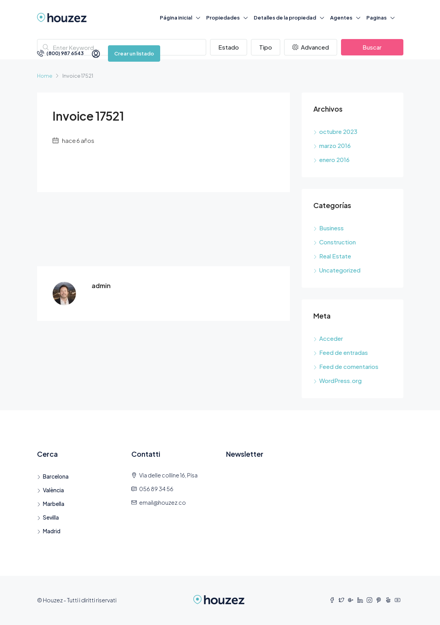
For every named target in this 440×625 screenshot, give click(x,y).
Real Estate (335, 256)
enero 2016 (334, 159)
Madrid (51, 530)
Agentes (341, 17)
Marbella (53, 503)
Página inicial (176, 17)
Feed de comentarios (348, 366)
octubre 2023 (338, 131)
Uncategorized (339, 270)
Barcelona (56, 476)
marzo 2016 (335, 145)
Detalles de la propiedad (285, 17)
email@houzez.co (162, 502)
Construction (337, 242)
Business (331, 227)
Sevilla (51, 517)
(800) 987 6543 (60, 53)
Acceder (331, 338)
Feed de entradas (343, 352)
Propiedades (223, 17)
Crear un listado (134, 53)
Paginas (376, 17)
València (53, 489)
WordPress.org (340, 380)
